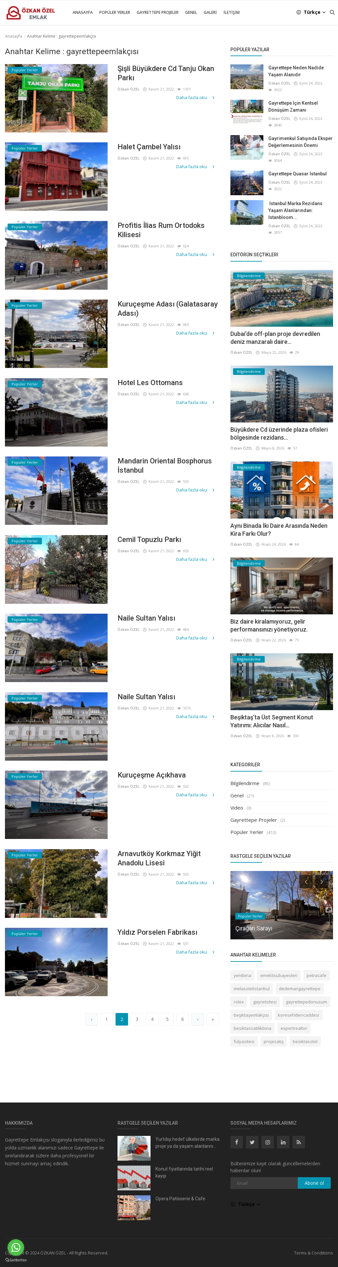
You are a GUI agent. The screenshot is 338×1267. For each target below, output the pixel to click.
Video (236, 807)
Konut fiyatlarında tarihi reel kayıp (184, 1172)
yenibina (242, 975)
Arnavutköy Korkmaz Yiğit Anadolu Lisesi (160, 858)
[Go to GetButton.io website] (15, 1260)
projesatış (274, 1041)
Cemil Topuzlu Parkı (150, 539)
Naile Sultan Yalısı (146, 618)
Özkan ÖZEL (129, 89)
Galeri (210, 12)
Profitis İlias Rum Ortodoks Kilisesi (162, 230)
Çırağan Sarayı (253, 928)
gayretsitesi (265, 1002)
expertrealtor (294, 1028)
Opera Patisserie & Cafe (180, 1198)
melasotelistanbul (252, 989)
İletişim (231, 12)
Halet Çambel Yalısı (149, 147)
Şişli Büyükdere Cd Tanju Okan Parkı (166, 73)
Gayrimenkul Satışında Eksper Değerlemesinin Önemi (300, 142)
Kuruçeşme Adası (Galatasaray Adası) (168, 308)
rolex (239, 1002)
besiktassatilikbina (252, 1028)
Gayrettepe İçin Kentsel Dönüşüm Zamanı (293, 106)
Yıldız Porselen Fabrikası (158, 932)
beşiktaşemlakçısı (251, 1015)
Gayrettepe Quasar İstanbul (297, 173)
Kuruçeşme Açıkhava (152, 775)
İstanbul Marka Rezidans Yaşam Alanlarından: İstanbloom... (295, 210)
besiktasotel (305, 1041)
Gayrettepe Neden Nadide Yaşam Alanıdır (296, 71)
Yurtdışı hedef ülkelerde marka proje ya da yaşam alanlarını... (187, 1143)
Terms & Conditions (313, 1253)
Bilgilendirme (244, 783)
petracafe (316, 975)
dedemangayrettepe (300, 989)
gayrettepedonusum (306, 1002)
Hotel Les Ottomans (151, 383)
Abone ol (314, 1183)
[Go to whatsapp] (16, 1247)
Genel (191, 12)
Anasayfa (83, 12)
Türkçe (311, 12)
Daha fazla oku (196, 97)
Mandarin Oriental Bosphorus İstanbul (165, 465)
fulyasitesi (244, 1041)
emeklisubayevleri (278, 975)
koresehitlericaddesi (298, 1015)
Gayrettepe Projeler (158, 12)
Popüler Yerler (114, 12)
